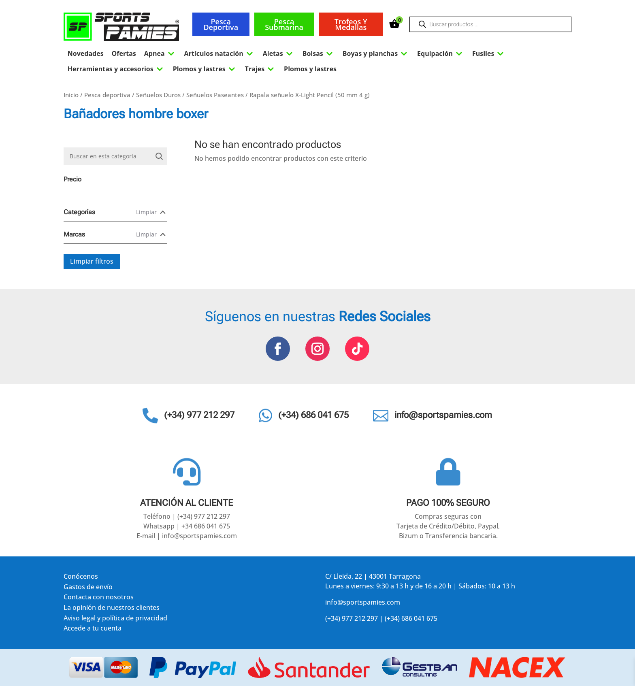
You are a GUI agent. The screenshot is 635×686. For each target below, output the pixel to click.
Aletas (278, 53)
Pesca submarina (284, 24)
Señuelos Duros (158, 95)
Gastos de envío (88, 588)
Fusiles (488, 53)
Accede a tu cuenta (92, 629)
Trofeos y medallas (351, 24)
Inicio (71, 95)
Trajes (260, 69)
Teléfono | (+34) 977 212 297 (186, 516)
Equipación (440, 53)
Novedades (86, 53)
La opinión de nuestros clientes (112, 609)
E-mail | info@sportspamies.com (186, 535)
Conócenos (81, 578)
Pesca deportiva (220, 24)
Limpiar (146, 212)
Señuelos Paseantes (215, 95)
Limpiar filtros (91, 261)
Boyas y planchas (376, 53)
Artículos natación (219, 53)
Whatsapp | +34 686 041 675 (186, 526)
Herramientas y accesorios (116, 69)
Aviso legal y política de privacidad (115, 619)
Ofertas (124, 53)
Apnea (160, 53)
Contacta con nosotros (99, 598)
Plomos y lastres (205, 69)
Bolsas (319, 53)
